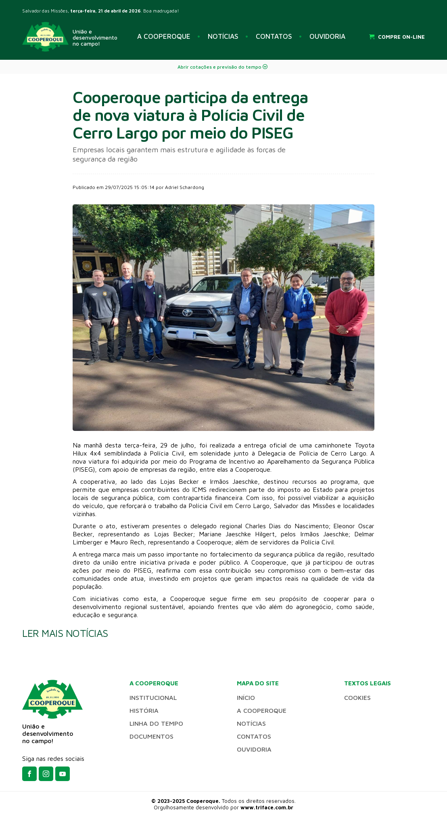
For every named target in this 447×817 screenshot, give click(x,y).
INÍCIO (246, 697)
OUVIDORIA (327, 36)
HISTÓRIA (144, 710)
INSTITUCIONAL (153, 697)
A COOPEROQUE (163, 36)
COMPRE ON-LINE (397, 37)
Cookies (357, 697)
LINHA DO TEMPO (156, 723)
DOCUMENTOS (151, 736)
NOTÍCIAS (223, 36)
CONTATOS (274, 36)
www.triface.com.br (266, 807)
